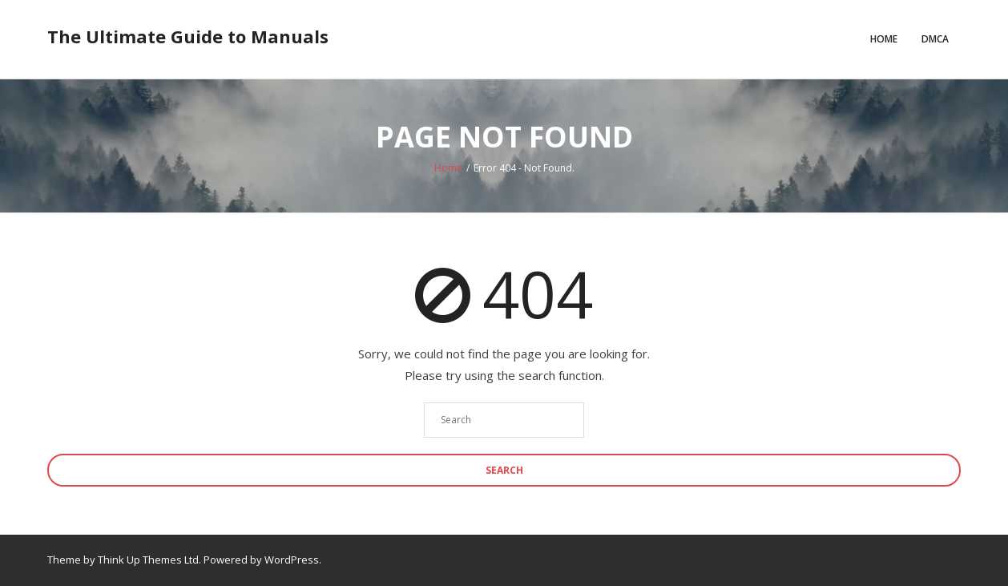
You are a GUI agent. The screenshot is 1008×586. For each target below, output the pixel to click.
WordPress (291, 559)
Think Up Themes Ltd (148, 559)
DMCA (935, 39)
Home (883, 39)
